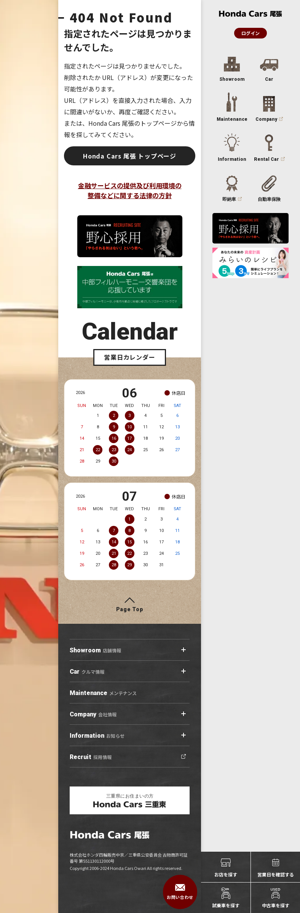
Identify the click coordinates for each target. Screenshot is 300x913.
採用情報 (91, 757)
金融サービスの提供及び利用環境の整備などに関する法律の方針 (130, 190)
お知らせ (97, 735)
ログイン (250, 33)
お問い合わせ (180, 892)
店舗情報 (95, 650)
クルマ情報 (87, 671)
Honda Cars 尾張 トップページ (129, 155)
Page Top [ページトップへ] (130, 609)
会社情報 (93, 714)
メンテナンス (103, 693)
